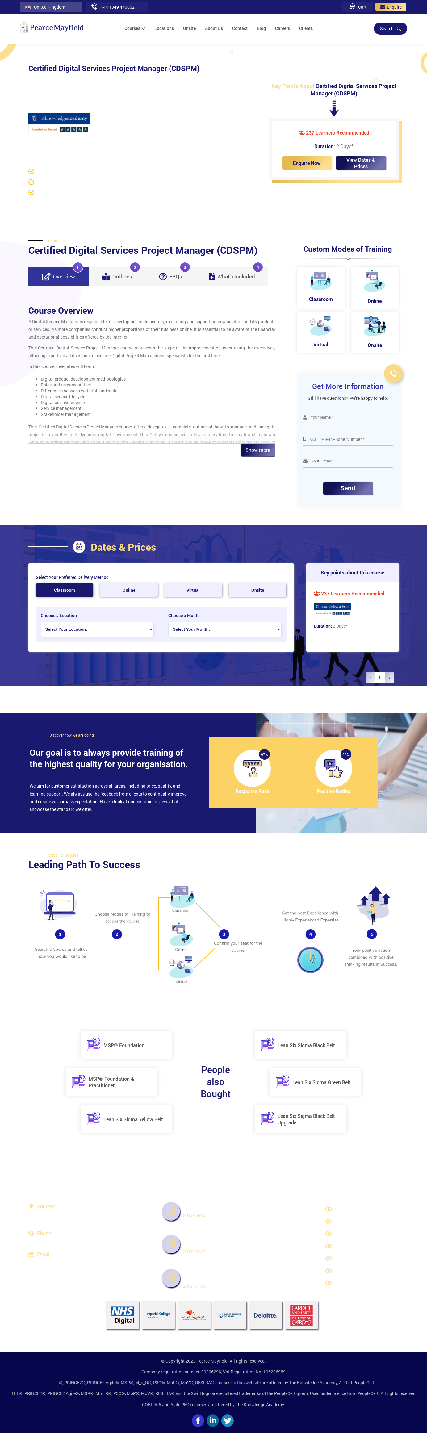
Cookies (345, 1271)
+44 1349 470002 (54, 1241)
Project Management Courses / (122, 142)
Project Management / (67, 142)
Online (129, 590)
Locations (164, 28)
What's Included (236, 273)
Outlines (121, 273)
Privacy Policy (351, 1234)
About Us (214, 28)
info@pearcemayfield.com (62, 1261)
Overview (62, 273)
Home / (35, 142)
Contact (240, 28)
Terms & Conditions (356, 1247)
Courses (134, 28)
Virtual (193, 590)
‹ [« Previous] (370, 677)
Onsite (189, 28)
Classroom (64, 590)
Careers (282, 28)
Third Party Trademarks (360, 1259)
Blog (261, 28)
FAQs (174, 273)
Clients (306, 28)
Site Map (345, 1284)
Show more (257, 450)
